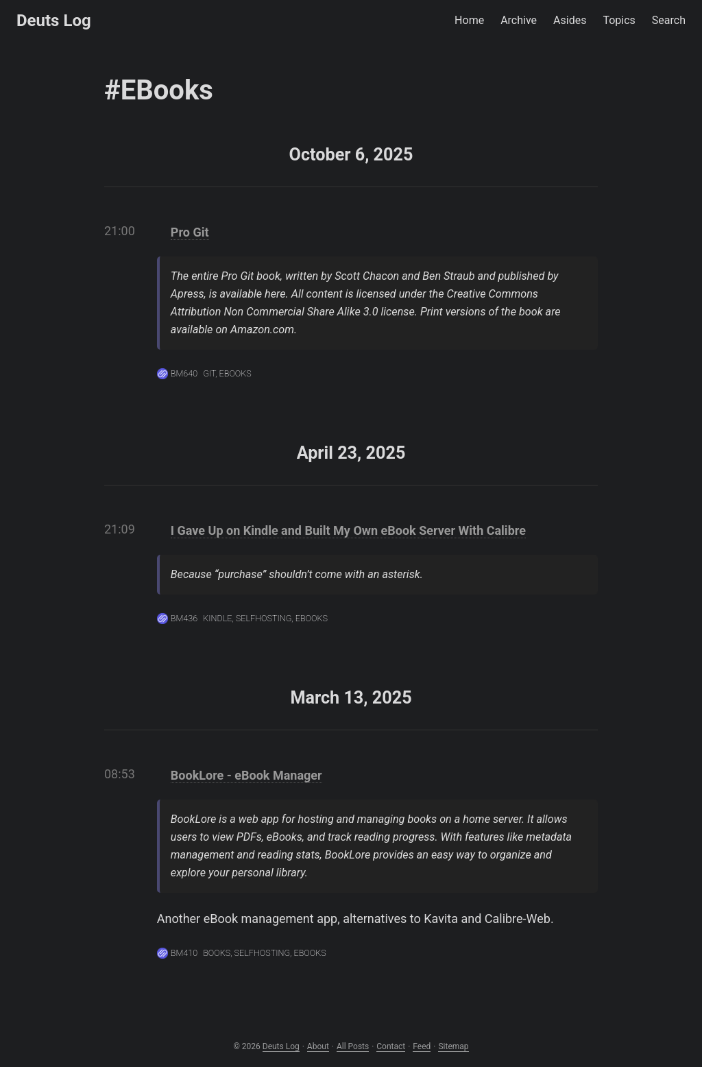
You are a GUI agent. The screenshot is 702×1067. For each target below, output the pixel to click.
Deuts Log (53, 20)
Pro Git (190, 232)
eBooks (235, 373)
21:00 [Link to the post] (119, 231)
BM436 (184, 618)
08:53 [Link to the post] (119, 774)
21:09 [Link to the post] (119, 529)
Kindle (217, 618)
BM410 (184, 953)
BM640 (184, 373)
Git (209, 373)
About (318, 1046)
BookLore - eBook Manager (246, 775)
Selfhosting (264, 618)
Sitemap (453, 1046)
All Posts (353, 1046)
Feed (422, 1046)
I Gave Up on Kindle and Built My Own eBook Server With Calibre (348, 530)
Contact (390, 1046)
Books (216, 953)
